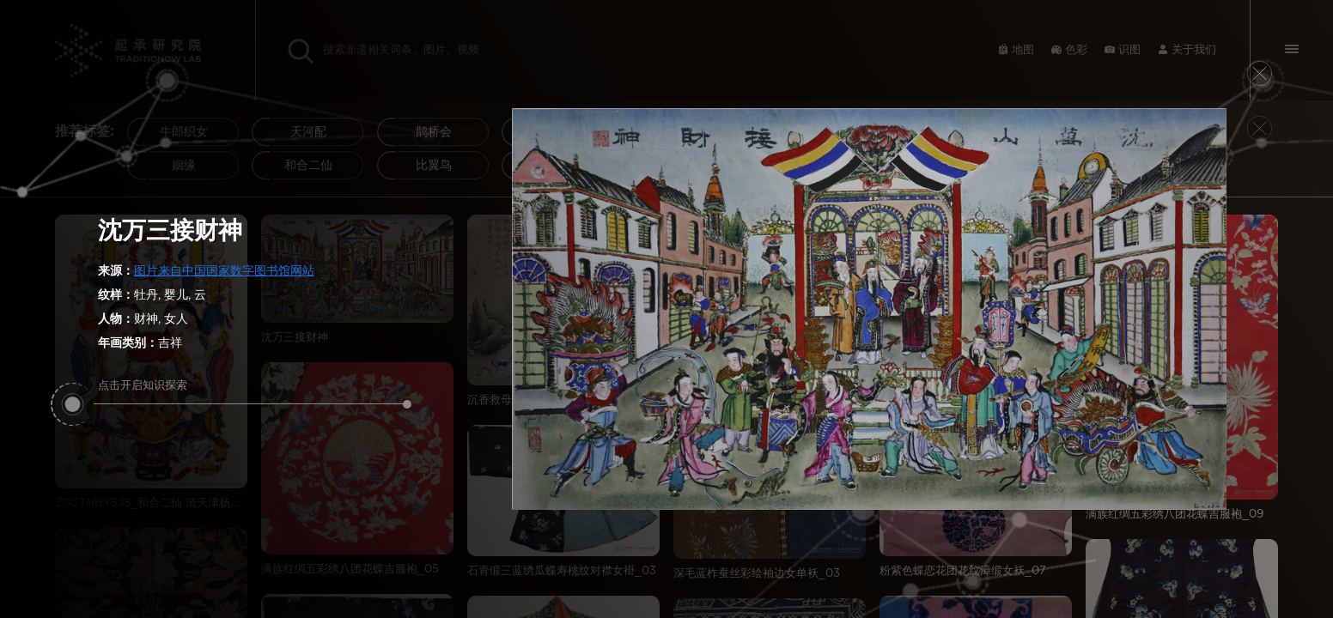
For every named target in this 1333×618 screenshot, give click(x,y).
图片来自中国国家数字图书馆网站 (224, 271)
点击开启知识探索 (253, 392)
